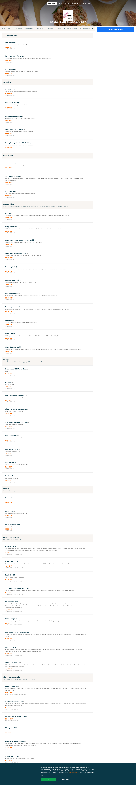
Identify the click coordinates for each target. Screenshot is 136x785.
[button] (92, 28)
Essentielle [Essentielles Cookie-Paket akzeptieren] (65, 779)
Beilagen (50, 28)
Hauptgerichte (40, 28)
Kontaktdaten (76, 3)
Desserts (58, 28)
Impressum (87, 3)
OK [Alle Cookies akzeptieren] (48, 779)
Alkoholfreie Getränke (70, 28)
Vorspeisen (19, 28)
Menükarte (52, 3)
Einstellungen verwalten (74, 772)
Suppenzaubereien (7, 28)
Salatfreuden (29, 28)
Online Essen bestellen (115, 29)
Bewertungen (64, 3)
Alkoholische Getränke (86, 28)
